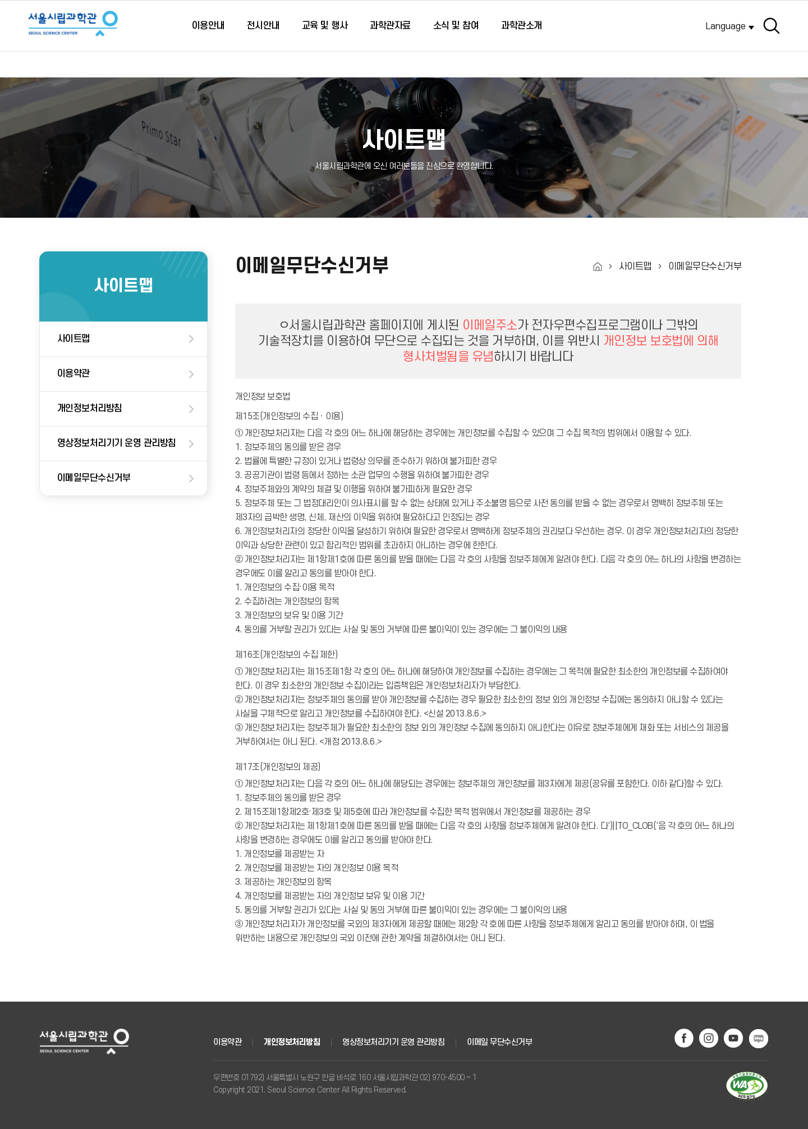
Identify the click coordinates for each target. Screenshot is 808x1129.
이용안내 (208, 26)
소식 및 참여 (456, 26)
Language (726, 26)
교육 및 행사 (325, 26)
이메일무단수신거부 (94, 478)
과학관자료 (390, 26)
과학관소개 (521, 26)
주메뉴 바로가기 (0, 3)
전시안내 (263, 26)
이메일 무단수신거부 (499, 1042)
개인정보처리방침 (89, 408)
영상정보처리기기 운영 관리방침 (116, 443)
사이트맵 (73, 339)
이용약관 (73, 374)
